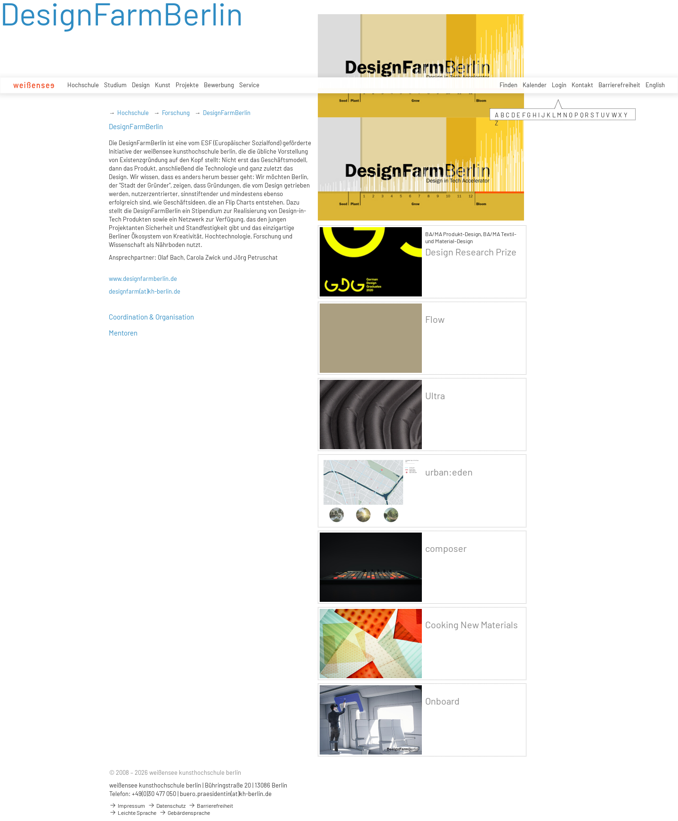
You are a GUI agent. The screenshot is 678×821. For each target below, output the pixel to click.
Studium (115, 85)
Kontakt (582, 85)
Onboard (442, 701)
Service (249, 85)
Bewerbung (219, 85)
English (655, 85)
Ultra (435, 396)
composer (446, 548)
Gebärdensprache (184, 812)
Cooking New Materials (471, 625)
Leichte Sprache (132, 812)
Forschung (176, 112)
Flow (434, 319)
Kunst (162, 85)
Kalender (535, 85)
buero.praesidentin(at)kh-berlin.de (226, 793)
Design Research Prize (471, 252)
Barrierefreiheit (619, 85)
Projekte (187, 85)
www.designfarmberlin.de (143, 278)
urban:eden (449, 472)
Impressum (127, 805)
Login (559, 85)
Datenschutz (167, 805)
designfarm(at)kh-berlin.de (144, 291)
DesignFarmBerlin (226, 112)
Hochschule (83, 85)
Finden (508, 85)
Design (141, 85)
